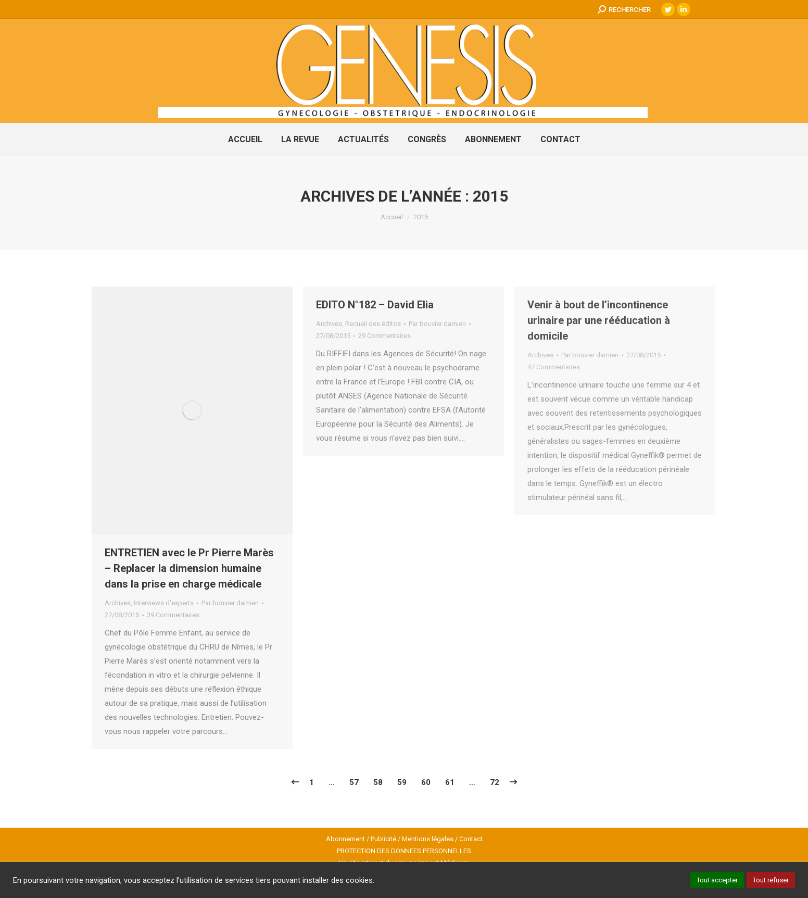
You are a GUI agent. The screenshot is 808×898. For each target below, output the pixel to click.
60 (426, 782)
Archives (118, 603)
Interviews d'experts (164, 603)
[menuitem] (245, 139)
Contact (471, 839)
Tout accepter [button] (717, 880)
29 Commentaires (384, 336)
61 (450, 782)
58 (378, 782)
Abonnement (345, 839)
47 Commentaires (553, 367)
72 (494, 782)
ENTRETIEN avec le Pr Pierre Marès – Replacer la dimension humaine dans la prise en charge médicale (189, 568)
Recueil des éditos (373, 324)
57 (354, 782)
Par (230, 603)
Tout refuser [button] (771, 880)
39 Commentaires (173, 615)
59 (402, 782)
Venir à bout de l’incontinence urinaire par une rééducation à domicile (598, 320)
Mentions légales (427, 839)
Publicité (383, 839)
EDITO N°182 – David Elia (375, 304)
